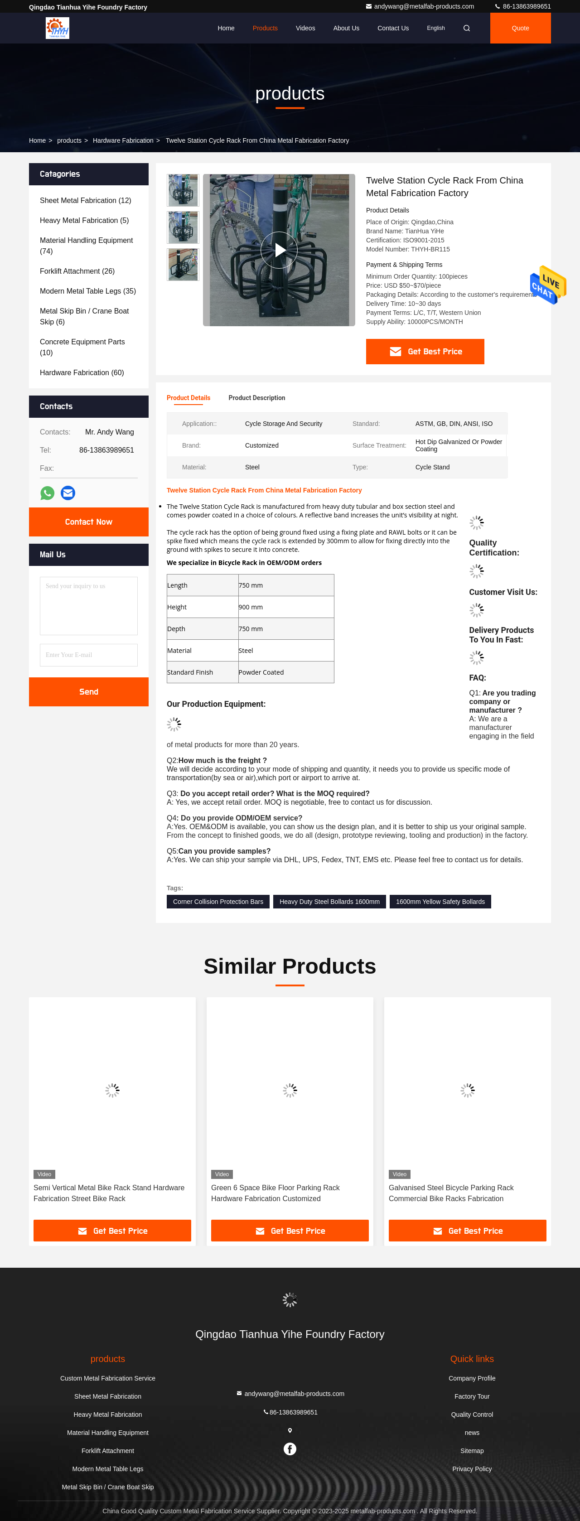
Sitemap (471, 1450)
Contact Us (393, 28)
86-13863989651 (522, 6)
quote (520, 28)
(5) (84, 220)
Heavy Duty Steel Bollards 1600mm (330, 901)
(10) (82, 347)
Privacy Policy (472, 1469)
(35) (88, 291)
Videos (305, 28)
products (69, 140)
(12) (85, 200)
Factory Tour (472, 1396)
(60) (82, 373)
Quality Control (472, 1414)
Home (226, 28)
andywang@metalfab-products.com (420, 6)
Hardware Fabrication (123, 140)
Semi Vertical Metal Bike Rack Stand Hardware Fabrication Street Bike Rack (109, 1193)
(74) (86, 246)
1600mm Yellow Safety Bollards (440, 901)
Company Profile (472, 1378)
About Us (347, 28)
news (472, 1432)
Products (265, 28)
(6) (84, 316)
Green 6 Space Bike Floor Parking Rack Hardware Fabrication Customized (275, 1193)
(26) (77, 271)
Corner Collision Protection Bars (218, 901)
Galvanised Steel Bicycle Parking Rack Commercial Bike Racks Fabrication (451, 1193)
